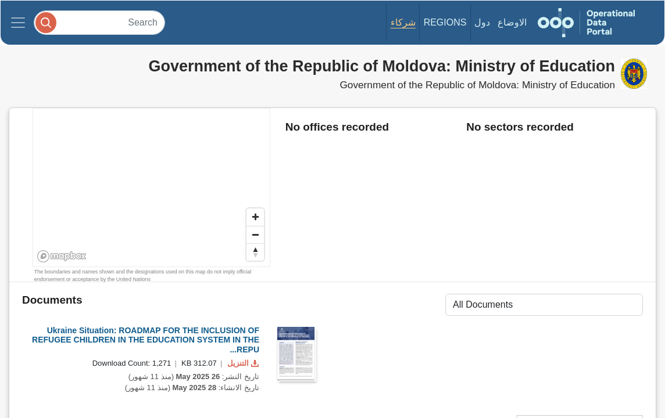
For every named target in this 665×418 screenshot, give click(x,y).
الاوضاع (512, 22)
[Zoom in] (255, 217)
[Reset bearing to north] (255, 252)
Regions (445, 22)
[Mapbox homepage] (62, 256)
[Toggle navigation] (18, 22)
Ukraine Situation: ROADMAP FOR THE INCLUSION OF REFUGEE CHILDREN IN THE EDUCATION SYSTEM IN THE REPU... (145, 340)
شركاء (403, 22)
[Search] (99, 22)
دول (482, 22)
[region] (152, 188)
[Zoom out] (255, 234)
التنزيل (242, 363)
